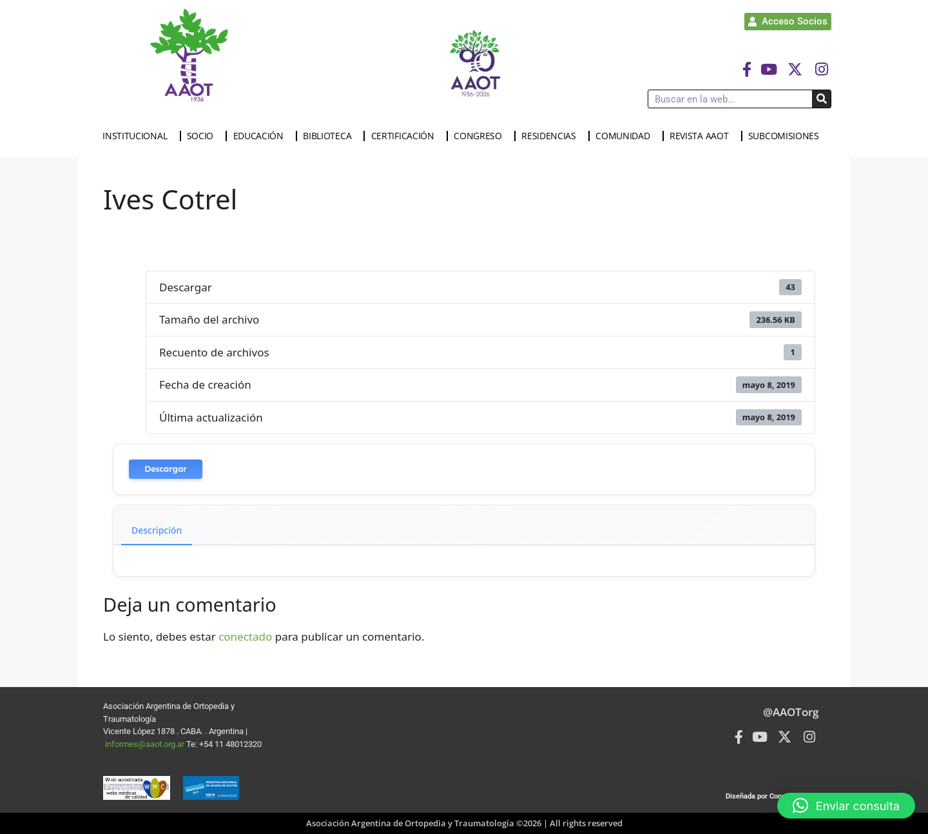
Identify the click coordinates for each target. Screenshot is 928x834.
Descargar (165, 468)
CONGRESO (481, 136)
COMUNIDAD (625, 136)
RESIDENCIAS (552, 136)
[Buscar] (821, 99)
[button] (846, 806)
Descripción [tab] (156, 530)
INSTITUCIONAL (137, 136)
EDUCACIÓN (261, 136)
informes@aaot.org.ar (145, 744)
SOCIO (203, 136)
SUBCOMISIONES (787, 136)
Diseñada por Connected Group (775, 796)
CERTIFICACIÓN (406, 136)
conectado (245, 636)
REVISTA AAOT (702, 136)
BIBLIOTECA (330, 136)
